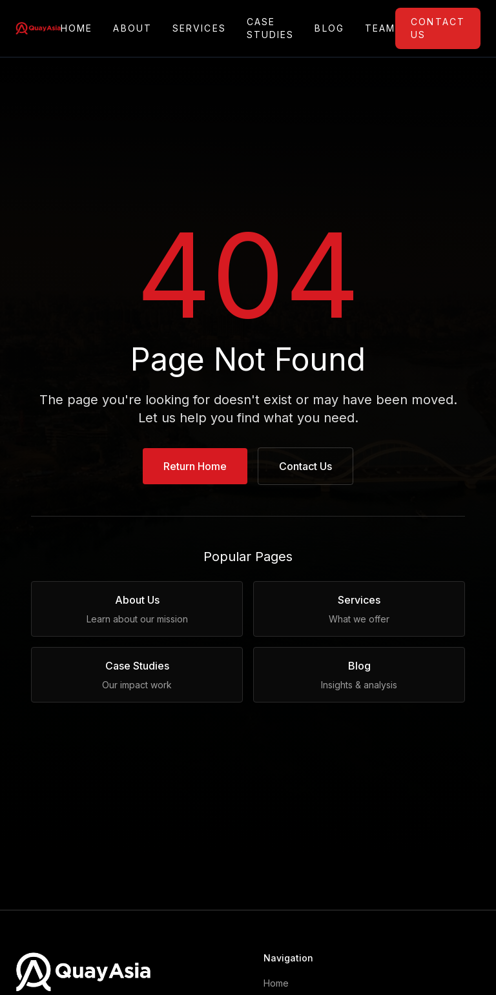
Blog (329, 28)
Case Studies (270, 28)
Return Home (195, 466)
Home (76, 28)
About (132, 28)
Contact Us (438, 28)
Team (380, 28)
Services (199, 28)
